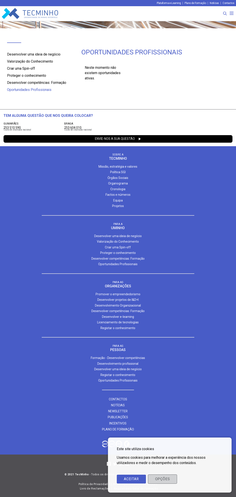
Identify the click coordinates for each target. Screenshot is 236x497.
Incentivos (117, 423)
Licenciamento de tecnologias (118, 322)
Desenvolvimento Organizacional (118, 305)
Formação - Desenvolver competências (118, 358)
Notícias (214, 3)
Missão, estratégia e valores (117, 166)
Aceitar (131, 479)
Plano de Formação (195, 3)
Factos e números (118, 194)
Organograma (118, 183)
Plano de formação (118, 429)
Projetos (118, 206)
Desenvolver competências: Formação (36, 83)
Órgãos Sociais (118, 178)
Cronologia (117, 189)
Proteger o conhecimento (26, 75)
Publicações (118, 417)
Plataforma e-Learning (169, 3)
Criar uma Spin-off (21, 68)
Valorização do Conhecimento (30, 61)
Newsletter (118, 411)
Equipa (118, 200)
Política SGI (118, 172)
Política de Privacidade (94, 484)
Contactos (228, 3)
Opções (162, 479)
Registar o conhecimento (117, 328)
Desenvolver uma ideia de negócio (33, 54)
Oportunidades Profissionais (29, 90)
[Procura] (225, 13)
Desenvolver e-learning (118, 317)
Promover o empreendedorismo (118, 294)
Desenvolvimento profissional (117, 363)
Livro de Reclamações (95, 488)
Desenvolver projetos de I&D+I (118, 299)
